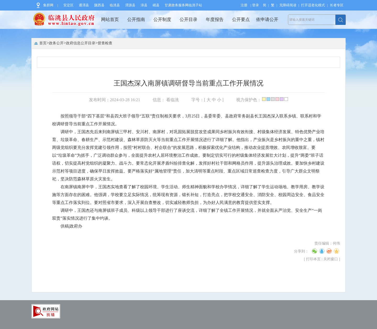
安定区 (68, 5)
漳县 (144, 5)
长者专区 (336, 5)
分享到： (301, 251)
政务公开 (56, 43)
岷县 (156, 5)
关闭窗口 (330, 259)
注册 (244, 5)
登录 (255, 5)
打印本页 (313, 259)
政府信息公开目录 (80, 43)
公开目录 (188, 19)
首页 (43, 43)
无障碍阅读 (287, 5)
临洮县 (115, 5)
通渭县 (84, 5)
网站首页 (110, 19)
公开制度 (162, 19)
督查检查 (105, 43)
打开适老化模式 (313, 5)
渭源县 (130, 5)
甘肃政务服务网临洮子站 (183, 5)
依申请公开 (267, 19)
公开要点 (241, 19)
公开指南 (136, 19)
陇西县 (99, 5)
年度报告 (215, 19)
